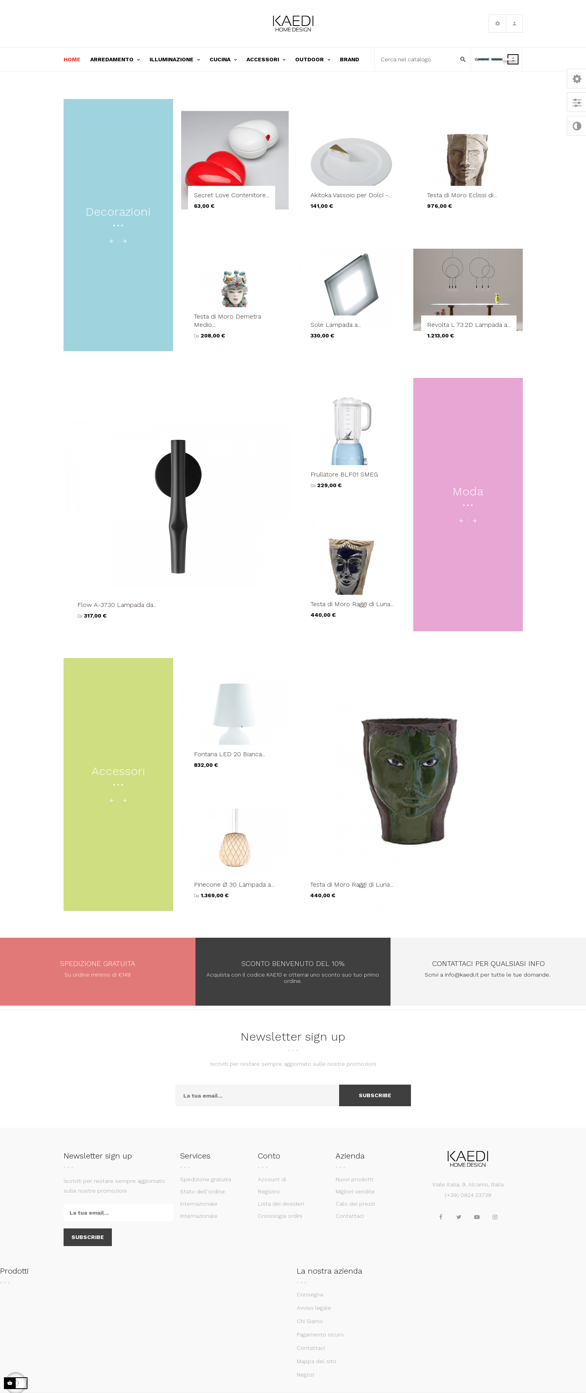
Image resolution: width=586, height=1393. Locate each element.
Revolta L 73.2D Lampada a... (469, 324)
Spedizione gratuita (205, 1179)
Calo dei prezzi (355, 1204)
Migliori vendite (355, 1191)
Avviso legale (314, 1308)
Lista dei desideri (281, 1204)
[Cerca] (418, 59)
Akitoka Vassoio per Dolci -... (350, 195)
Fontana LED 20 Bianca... (229, 754)
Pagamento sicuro (320, 1334)
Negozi (305, 1374)
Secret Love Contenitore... (231, 195)
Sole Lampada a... (335, 324)
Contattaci (350, 1216)
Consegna (310, 1294)
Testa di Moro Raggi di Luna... (352, 604)
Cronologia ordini (280, 1216)
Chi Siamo (310, 1321)
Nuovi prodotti (354, 1179)
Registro (269, 1191)
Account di (272, 1179)
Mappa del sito (316, 1361)
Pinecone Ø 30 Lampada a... (234, 884)
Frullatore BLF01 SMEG (344, 474)
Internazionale (198, 1204)
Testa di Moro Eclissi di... (462, 195)
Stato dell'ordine (202, 1191)
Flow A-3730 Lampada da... (117, 605)
